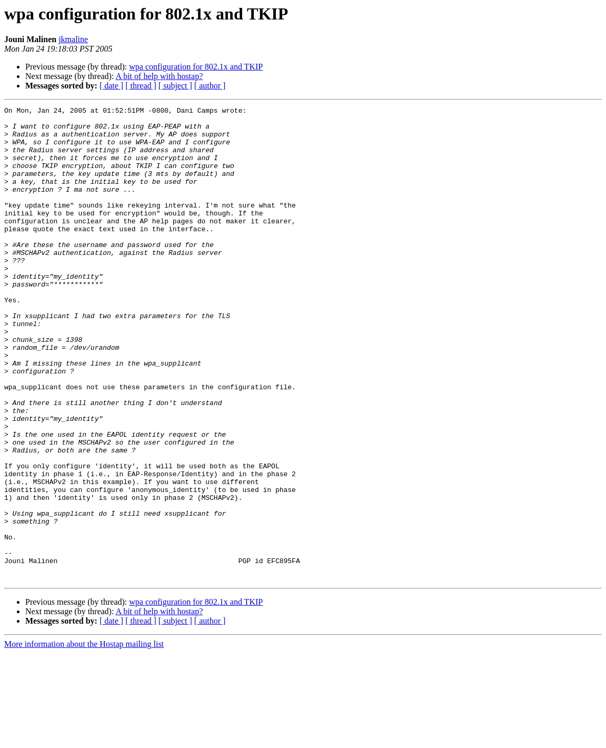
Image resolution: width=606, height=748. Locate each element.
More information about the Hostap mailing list (84, 738)
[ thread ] (140, 85)
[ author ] (210, 85)
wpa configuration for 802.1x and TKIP (196, 66)
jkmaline (73, 39)
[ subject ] (175, 85)
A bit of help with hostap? (159, 76)
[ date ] (111, 85)
